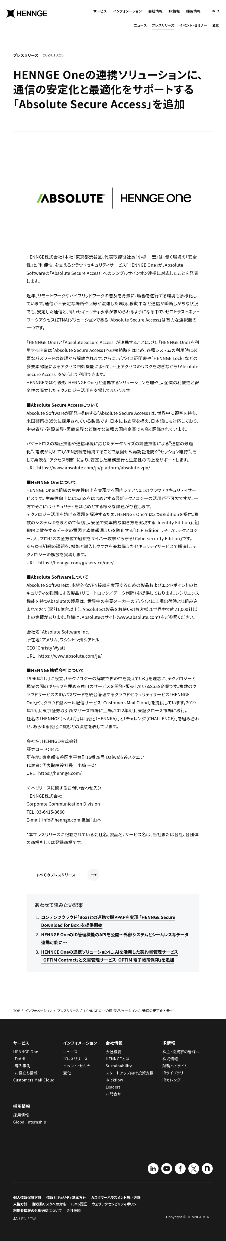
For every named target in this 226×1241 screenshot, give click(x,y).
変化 (215, 29)
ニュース (140, 29)
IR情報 (174, 15)
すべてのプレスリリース (68, 874)
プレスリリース (163, 29)
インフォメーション (127, 15)
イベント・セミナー (193, 29)
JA (213, 15)
